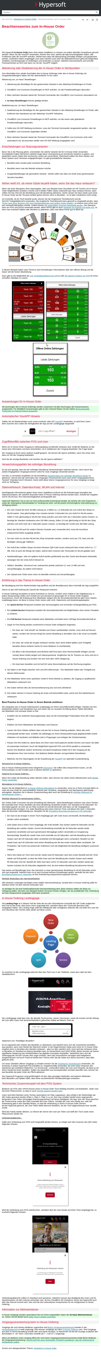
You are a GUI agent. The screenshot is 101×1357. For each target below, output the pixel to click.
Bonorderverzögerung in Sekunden (17, 874)
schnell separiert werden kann (49, 1091)
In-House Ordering (70, 1329)
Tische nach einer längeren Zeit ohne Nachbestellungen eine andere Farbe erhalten (38, 203)
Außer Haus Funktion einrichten (42, 1317)
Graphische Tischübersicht (69, 1064)
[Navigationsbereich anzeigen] (97, 5)
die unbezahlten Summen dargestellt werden (64, 205)
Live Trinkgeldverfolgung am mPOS (45, 276)
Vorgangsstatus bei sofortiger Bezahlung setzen (67, 476)
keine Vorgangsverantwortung (61, 1327)
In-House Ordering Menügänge (41, 788)
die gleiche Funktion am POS (77, 276)
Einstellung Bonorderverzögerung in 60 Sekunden (70, 811)
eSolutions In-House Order (25, 19)
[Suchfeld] (50, 12)
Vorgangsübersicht (10, 1329)
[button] (96, 12)
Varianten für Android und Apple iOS (78, 207)
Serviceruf (48, 768)
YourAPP (59, 421)
